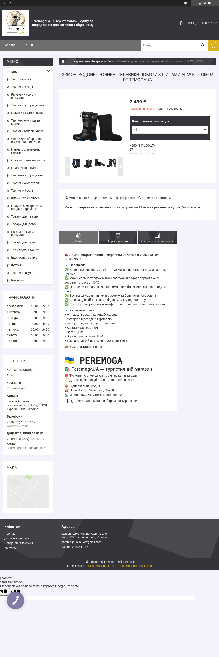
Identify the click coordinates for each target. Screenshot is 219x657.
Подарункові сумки (24, 168)
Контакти (10, 548)
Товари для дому (23, 224)
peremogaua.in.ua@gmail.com (81, 542)
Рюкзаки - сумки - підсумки (23, 96)
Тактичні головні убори (27, 131)
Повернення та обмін (18, 543)
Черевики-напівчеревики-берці (94, 61)
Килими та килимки (25, 198)
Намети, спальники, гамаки (25, 151)
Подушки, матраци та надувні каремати (26, 207)
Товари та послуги (36, 45)
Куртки (16, 265)
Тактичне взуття (22, 273)
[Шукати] (202, 45)
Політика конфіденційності (135, 565)
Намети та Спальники (27, 113)
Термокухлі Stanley (25, 250)
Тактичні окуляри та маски (25, 122)
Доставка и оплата (16, 538)
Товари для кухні (23, 242)
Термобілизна (21, 79)
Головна (9, 45)
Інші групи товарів (24, 257)
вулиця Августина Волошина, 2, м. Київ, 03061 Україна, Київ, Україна (84, 535)
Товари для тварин (24, 216)
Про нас (9, 533)
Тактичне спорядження (27, 105)
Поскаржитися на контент (100, 565)
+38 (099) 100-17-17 (74, 546)
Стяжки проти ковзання (28, 160)
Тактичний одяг (22, 87)
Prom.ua (130, 561)
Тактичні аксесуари (25, 183)
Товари (12, 71)
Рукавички (18, 280)
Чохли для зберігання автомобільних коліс (26, 140)
